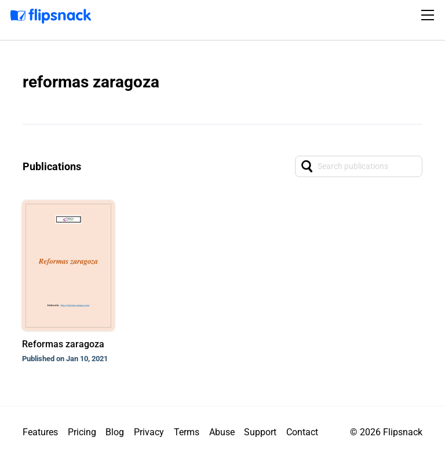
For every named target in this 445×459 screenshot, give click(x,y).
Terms (186, 432)
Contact (302, 432)
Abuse (222, 432)
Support (260, 432)
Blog (114, 432)
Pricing (82, 432)
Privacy (149, 432)
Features (40, 432)
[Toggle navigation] (429, 15)
